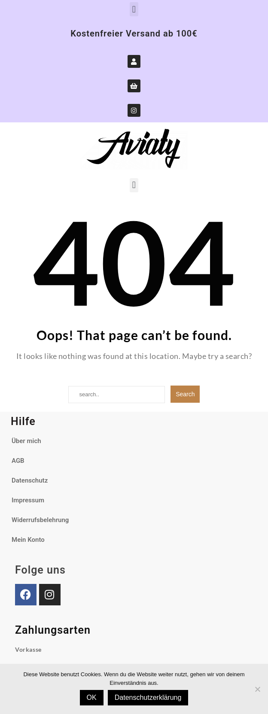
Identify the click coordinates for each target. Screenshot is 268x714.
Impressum (28, 500)
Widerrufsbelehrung (40, 520)
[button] (134, 9)
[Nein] (257, 689)
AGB (18, 461)
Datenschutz (30, 480)
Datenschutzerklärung (148, 697)
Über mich (26, 441)
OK (92, 697)
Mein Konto (28, 540)
